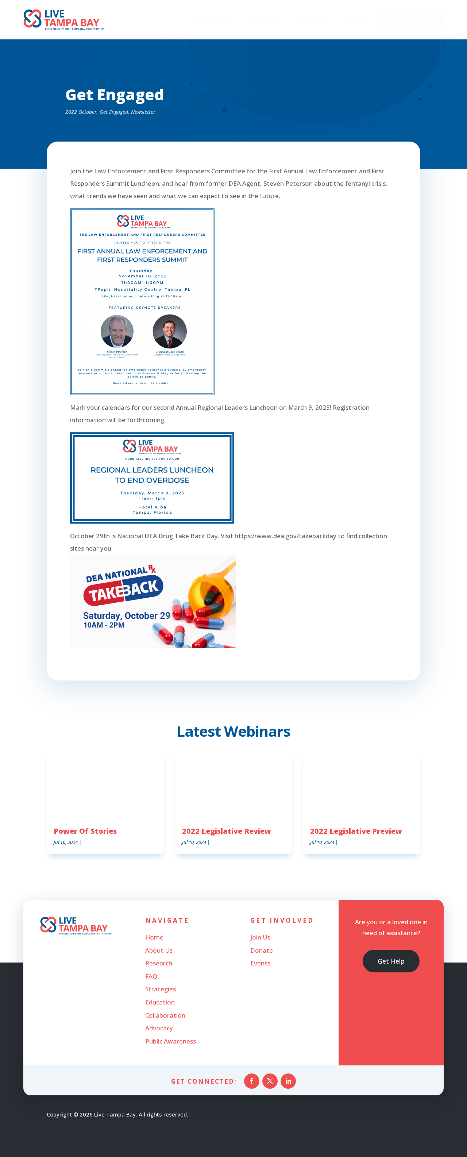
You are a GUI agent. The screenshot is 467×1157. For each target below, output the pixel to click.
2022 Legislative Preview (356, 831)
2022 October (81, 111)
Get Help (391, 962)
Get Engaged (114, 111)
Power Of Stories (85, 831)
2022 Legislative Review (226, 831)
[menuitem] (213, 21)
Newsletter (143, 111)
